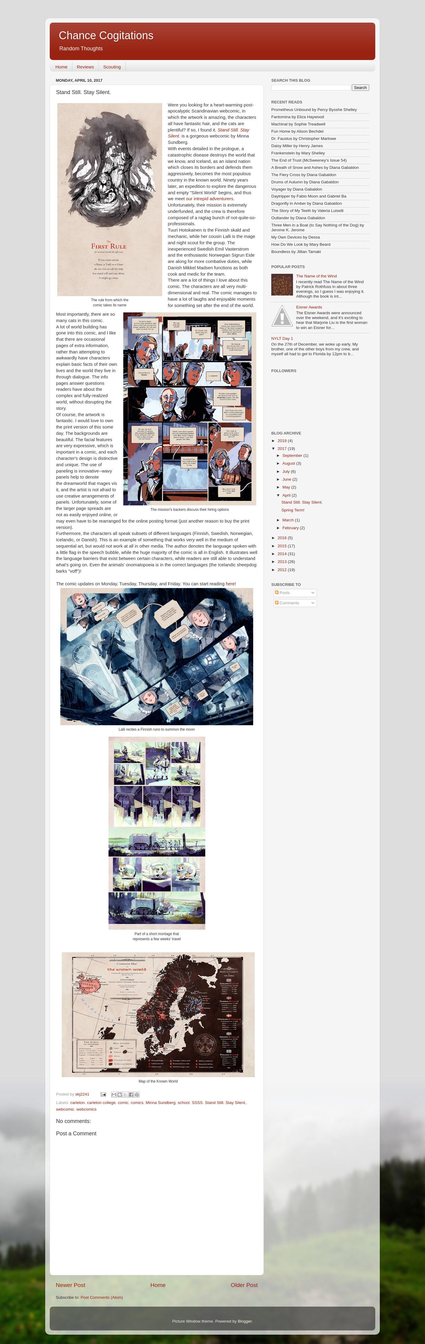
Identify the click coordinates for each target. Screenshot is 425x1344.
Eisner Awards (309, 307)
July (286, 471)
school (184, 1102)
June (287, 479)
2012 (283, 570)
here (230, 583)
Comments (287, 603)
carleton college (101, 1102)
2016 (283, 538)
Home (61, 66)
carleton (77, 1102)
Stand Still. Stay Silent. (225, 1102)
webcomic (65, 1109)
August (289, 463)
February (291, 528)
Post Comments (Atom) (102, 1297)
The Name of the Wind (316, 276)
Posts (282, 592)
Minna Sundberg (160, 1102)
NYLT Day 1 (282, 338)
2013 (283, 561)
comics (137, 1102)
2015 (283, 546)
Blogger (245, 1321)
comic (123, 1102)
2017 (283, 448)
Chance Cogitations (106, 35)
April (287, 495)
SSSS (197, 1102)
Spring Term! (293, 510)
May (286, 487)
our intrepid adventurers (209, 198)
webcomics (87, 1109)
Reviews (85, 66)
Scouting (112, 66)
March (288, 520)
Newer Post (70, 1285)
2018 (283, 440)
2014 (283, 554)
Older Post (244, 1285)
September (293, 455)
